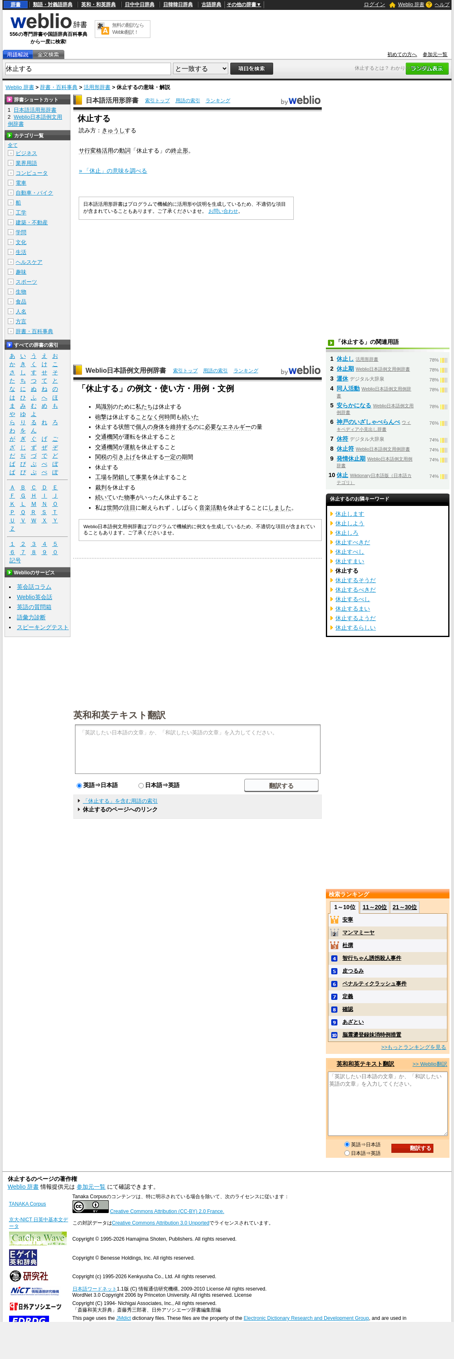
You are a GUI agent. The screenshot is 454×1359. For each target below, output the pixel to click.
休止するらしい (355, 627)
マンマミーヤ (358, 932)
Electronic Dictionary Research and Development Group (306, 1318)
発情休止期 (351, 458)
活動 (216, 507)
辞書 (16, 4)
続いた (190, 417)
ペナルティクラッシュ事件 (374, 983)
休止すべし (349, 551)
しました (279, 507)
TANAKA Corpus (27, 1204)
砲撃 (101, 417)
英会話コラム (34, 586)
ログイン (374, 4)
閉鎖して (124, 477)
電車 (21, 183)
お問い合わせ (223, 211)
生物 (21, 292)
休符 (342, 438)
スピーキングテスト (43, 627)
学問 (21, 232)
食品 (21, 302)
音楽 (205, 507)
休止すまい (349, 561)
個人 (141, 426)
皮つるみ (353, 971)
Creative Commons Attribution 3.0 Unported (161, 1223)
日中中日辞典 (139, 4)
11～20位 (375, 907)
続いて (103, 497)
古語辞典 (211, 4)
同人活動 (348, 388)
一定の (173, 457)
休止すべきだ (352, 542)
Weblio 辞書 (411, 4)
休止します (349, 513)
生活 (21, 252)
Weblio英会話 (34, 597)
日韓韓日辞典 (178, 4)
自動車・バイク (34, 193)
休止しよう (349, 523)
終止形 (179, 150)
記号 (15, 560)
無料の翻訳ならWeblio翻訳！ (128, 28)
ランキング (218, 100)
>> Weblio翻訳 (429, 1064)
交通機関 (106, 436)
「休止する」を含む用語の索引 (120, 801)
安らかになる (354, 405)
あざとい (353, 1022)
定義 (347, 996)
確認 (347, 1009)
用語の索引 (188, 100)
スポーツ (26, 282)
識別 (106, 406)
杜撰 (347, 945)
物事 (130, 497)
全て (13, 145)
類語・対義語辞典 (53, 4)
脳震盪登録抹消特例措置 (371, 1035)
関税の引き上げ (115, 457)
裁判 (101, 487)
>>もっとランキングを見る (413, 1047)
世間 (112, 507)
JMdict (123, 1318)
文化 (21, 242)
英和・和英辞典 (98, 4)
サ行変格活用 (96, 150)
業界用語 (26, 163)
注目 (130, 507)
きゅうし (113, 130)
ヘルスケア (29, 262)
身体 (158, 426)
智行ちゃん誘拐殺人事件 (371, 958)
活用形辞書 (97, 87)
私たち (144, 406)
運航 (130, 447)
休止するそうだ (355, 580)
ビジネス (26, 153)
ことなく (147, 417)
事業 (141, 477)
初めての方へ (402, 54)
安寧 (347, 920)
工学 (21, 212)
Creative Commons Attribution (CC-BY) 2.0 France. (167, 1211)
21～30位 (405, 907)
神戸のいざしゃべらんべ (368, 422)
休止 (342, 475)
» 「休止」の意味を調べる (113, 170)
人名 (21, 311)
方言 (21, 321)
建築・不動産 (32, 222)
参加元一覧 (435, 54)
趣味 (21, 272)
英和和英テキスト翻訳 (119, 714)
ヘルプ (442, 4)
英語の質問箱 (34, 607)
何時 (164, 417)
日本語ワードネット (95, 1289)
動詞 (125, 150)
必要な (213, 426)
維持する (181, 426)
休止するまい (352, 608)
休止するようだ (355, 618)
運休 (342, 378)
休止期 (345, 368)
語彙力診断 (31, 617)
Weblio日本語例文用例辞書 (126, 370)
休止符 (345, 448)
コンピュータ (32, 173)
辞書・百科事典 (58, 87)
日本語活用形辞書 (112, 100)
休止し (345, 358)
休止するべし (352, 599)
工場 (101, 477)
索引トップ (157, 100)
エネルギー (236, 426)
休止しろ (346, 532)
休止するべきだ (355, 589)
